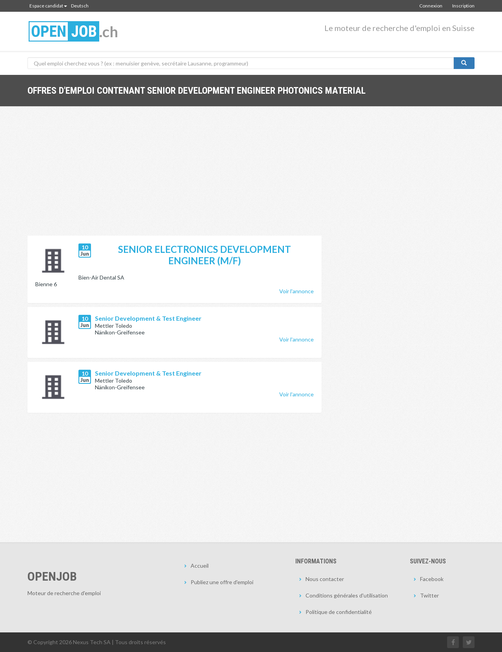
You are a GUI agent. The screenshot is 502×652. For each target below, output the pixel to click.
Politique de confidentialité (339, 611)
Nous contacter (325, 579)
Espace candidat (48, 6)
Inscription (463, 6)
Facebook (432, 579)
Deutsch (80, 6)
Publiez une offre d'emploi (222, 582)
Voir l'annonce (296, 291)
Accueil (200, 565)
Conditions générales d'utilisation (347, 595)
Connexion (430, 6)
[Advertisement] (174, 177)
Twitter (429, 595)
